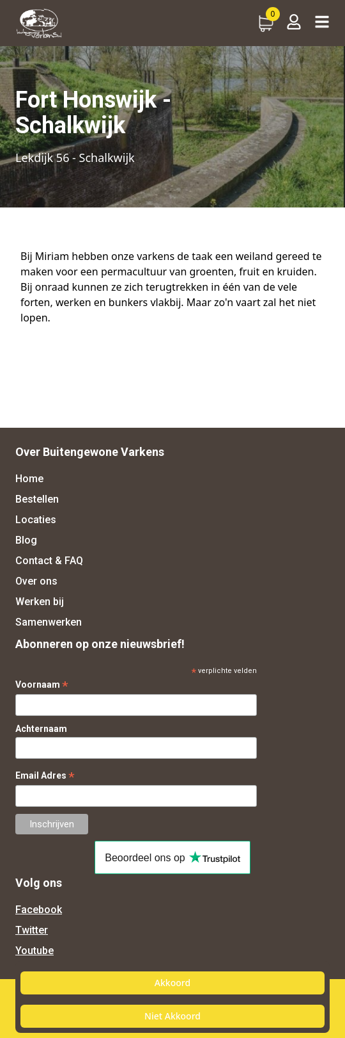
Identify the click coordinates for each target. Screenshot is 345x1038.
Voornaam (41, 685)
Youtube (34, 951)
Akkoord (172, 983)
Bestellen (37, 499)
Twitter (31, 930)
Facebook (38, 910)
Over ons (36, 581)
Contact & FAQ (49, 561)
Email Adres (45, 776)
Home (29, 479)
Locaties (35, 520)
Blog (26, 540)
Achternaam (41, 729)
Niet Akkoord (172, 1016)
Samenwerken (48, 622)
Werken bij (39, 602)
